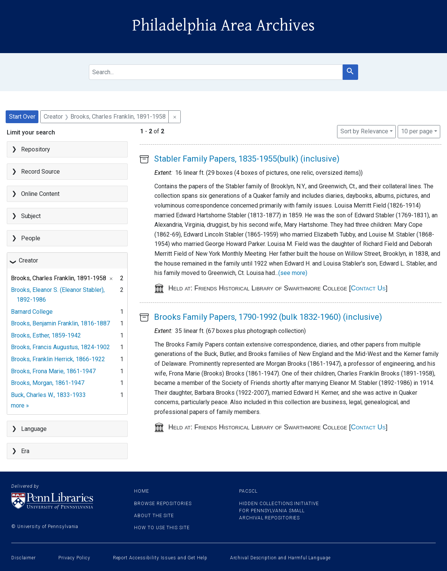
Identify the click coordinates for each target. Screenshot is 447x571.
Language (34, 428)
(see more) (292, 272)
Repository (35, 149)
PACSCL (248, 491)
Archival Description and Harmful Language (280, 557)
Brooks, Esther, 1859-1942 (46, 335)
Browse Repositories (162, 503)
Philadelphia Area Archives (223, 25)
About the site (154, 515)
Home (141, 491)
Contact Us (368, 288)
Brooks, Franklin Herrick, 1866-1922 (58, 359)
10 (417, 131)
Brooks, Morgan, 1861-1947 (47, 382)
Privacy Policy (74, 557)
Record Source (40, 171)
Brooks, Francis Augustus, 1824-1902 (60, 347)
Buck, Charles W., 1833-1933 (48, 394)
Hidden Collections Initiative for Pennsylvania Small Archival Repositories (279, 511)
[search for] (216, 72)
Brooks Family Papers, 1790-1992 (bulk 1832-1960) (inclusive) (268, 317)
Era (25, 451)
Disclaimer (23, 557)
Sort (364, 131)
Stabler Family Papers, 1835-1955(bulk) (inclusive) (247, 158)
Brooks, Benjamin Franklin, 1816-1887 (60, 323)
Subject (31, 216)
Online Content (40, 193)
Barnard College (32, 311)
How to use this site (161, 527)
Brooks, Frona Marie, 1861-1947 (53, 371)
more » (20, 405)
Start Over (22, 116)
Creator (28, 260)
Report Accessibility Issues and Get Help (160, 557)
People (30, 238)
